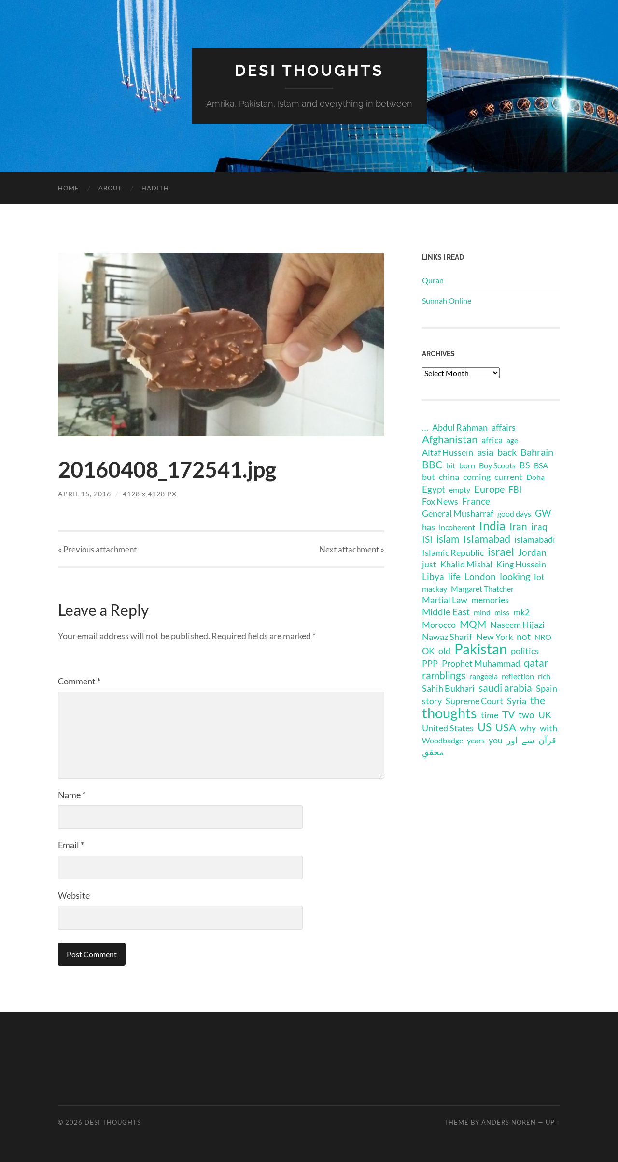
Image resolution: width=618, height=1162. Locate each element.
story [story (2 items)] (432, 701)
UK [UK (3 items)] (544, 714)
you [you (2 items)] (496, 740)
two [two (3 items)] (526, 714)
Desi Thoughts (309, 70)
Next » (351, 549)
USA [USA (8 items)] (505, 727)
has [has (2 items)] (428, 527)
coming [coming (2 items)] (477, 477)
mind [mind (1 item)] (482, 612)
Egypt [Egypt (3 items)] (433, 488)
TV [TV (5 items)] (508, 714)
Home (68, 188)
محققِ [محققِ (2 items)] (433, 752)
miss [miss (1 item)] (501, 612)
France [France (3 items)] (476, 501)
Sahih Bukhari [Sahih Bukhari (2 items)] (448, 688)
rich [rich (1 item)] (544, 676)
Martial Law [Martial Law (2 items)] (444, 600)
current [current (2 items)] (508, 477)
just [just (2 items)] (429, 564)
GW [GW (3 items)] (543, 513)
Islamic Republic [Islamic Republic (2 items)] (453, 553)
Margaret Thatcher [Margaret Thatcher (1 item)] (482, 588)
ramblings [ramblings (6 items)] (443, 675)
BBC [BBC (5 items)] (432, 464)
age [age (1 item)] (512, 440)
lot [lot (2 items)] (539, 577)
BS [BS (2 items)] (525, 465)
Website (74, 895)
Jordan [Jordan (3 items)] (532, 552)
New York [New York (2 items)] (494, 637)
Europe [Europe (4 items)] (489, 488)
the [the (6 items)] (537, 700)
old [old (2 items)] (444, 651)
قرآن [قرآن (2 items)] (547, 740)
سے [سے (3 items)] (527, 739)
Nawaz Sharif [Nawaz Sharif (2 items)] (447, 637)
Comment (79, 681)
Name (71, 794)
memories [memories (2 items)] (490, 600)
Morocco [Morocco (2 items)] (439, 625)
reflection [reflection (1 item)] (518, 676)
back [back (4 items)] (507, 452)
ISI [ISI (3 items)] (427, 539)
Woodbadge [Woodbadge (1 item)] (442, 740)
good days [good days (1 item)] (514, 513)
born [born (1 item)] (467, 465)
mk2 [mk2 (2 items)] (521, 612)
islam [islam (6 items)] (447, 539)
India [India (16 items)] (492, 525)
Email (71, 845)
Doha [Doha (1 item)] (535, 476)
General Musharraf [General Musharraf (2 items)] (457, 513)
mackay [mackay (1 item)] (434, 588)
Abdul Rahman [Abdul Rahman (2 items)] (460, 427)
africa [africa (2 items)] (492, 440)
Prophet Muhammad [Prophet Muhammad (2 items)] (481, 663)
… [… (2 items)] (425, 427)
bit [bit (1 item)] (450, 465)
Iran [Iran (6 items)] (518, 526)
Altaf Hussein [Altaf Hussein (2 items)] (447, 453)
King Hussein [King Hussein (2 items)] (521, 564)
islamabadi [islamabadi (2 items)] (534, 540)
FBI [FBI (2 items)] (515, 489)
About (110, 188)
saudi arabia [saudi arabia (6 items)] (505, 688)
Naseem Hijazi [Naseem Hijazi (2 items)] (517, 625)
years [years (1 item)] (476, 740)
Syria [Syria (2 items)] (516, 701)
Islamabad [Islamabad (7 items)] (486, 539)
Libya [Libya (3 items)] (433, 576)
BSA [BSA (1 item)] (541, 465)
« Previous (97, 549)
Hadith (155, 188)
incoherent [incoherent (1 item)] (457, 527)
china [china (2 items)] (449, 477)
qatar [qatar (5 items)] (536, 662)
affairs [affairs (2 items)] (504, 427)
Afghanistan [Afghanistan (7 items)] (450, 439)
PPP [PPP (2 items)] (430, 663)
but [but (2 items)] (428, 477)
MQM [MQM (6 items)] (473, 624)
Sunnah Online (446, 300)
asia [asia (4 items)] (485, 452)
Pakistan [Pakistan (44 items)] (480, 648)
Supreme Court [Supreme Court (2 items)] (474, 701)
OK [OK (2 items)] (428, 651)
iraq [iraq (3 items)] (539, 526)
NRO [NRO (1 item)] (542, 636)
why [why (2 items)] (528, 728)
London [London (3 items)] (480, 576)
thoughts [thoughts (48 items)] (449, 713)
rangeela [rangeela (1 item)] (483, 676)
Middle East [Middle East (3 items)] (446, 611)
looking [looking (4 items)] (515, 576)
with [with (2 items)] (548, 728)
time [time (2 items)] (489, 715)
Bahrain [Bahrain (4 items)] (536, 452)
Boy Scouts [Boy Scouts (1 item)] (497, 465)
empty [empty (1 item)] (459, 489)
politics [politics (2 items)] (525, 651)
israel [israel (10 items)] (501, 551)
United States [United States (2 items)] (448, 728)
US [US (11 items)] (485, 727)
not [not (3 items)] (524, 636)
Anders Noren (508, 1122)
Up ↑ (553, 1122)
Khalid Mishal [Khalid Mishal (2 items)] (466, 564)
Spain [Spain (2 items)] (546, 688)
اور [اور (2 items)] (512, 740)
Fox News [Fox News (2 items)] (440, 501)
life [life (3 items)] (454, 576)
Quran (433, 280)
